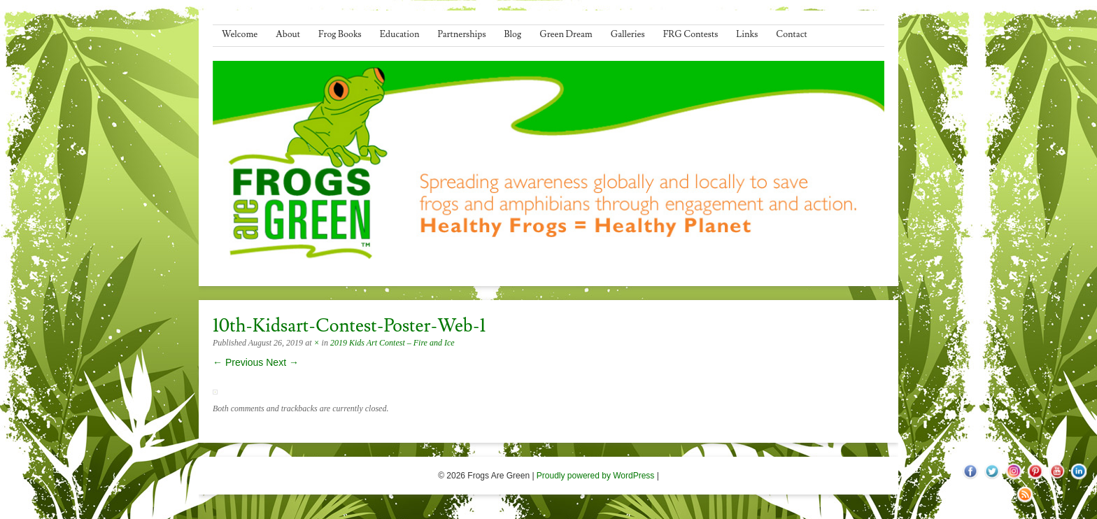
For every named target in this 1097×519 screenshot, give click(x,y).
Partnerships (461, 34)
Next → (282, 362)
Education (400, 34)
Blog (513, 34)
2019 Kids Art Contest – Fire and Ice (392, 343)
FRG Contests (691, 34)
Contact (791, 34)
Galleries (628, 34)
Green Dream (566, 34)
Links (747, 34)
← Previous (238, 362)
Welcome (239, 34)
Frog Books (340, 34)
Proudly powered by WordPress (596, 476)
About (288, 34)
